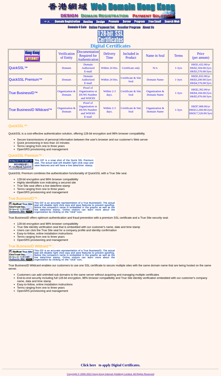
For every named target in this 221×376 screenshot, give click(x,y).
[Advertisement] (110, 329)
